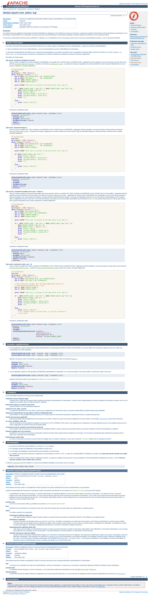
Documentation (22, 9)
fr (126, 15)
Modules (121, 3)
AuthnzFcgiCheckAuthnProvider (138, 36)
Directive (10, 471)
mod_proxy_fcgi (136, 62)
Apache (5, 9)
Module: (8, 484)
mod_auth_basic (136, 58)
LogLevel (16, 463)
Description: (7, 19)
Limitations (134, 29)
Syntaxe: (9, 476)
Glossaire (137, 3)
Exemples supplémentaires (138, 27)
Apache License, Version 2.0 (18, 593)
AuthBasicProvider (56, 64)
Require (74, 359)
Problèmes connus (136, 47)
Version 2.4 (30, 9)
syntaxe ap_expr (54, 536)
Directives (127, 3)
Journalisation (134, 31)
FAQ (133, 3)
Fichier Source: (8, 25)
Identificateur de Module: (11, 23)
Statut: (5, 21)
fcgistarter (135, 60)
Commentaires (135, 64)
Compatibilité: (7, 27)
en (124, 15)
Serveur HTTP (12, 9)
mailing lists (101, 586)
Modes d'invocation (136, 25)
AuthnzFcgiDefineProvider (137, 38)
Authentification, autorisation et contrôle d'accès (138, 55)
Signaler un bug (135, 49)
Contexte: (9, 480)
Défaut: (8, 478)
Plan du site (144, 3)
